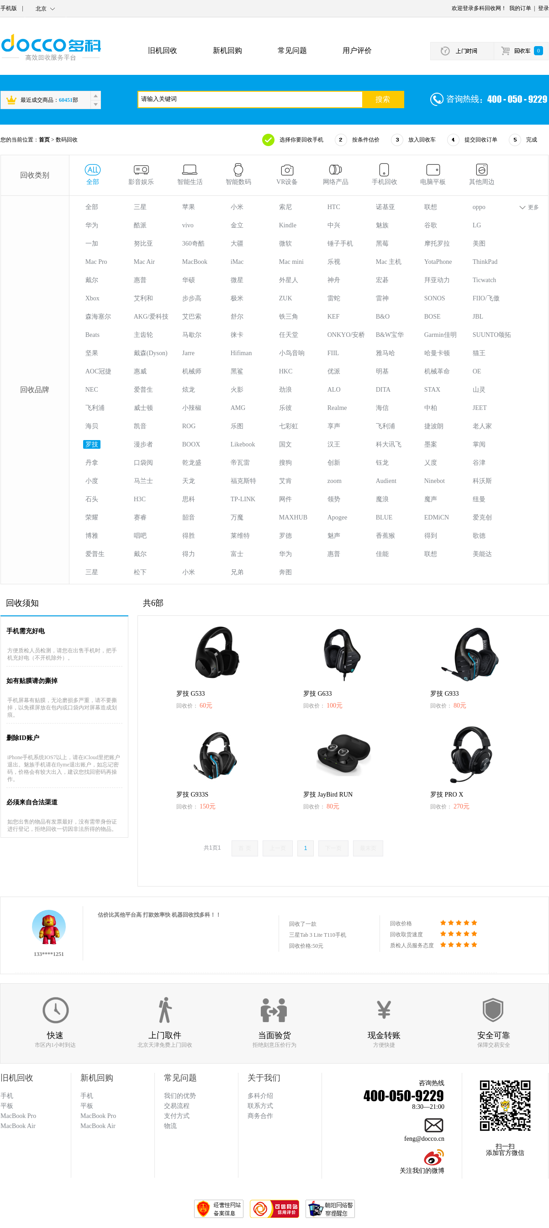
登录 (543, 8)
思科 (188, 499)
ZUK (285, 298)
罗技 (91, 444)
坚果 (91, 353)
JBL (478, 316)
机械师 (191, 371)
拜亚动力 (437, 280)
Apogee (337, 517)
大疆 (237, 243)
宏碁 (382, 280)
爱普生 (143, 389)
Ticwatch (484, 280)
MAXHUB (293, 517)
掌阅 (479, 444)
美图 (479, 243)
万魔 (237, 517)
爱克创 (482, 517)
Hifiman (241, 353)
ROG (189, 426)
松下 (140, 572)
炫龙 (188, 389)
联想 (430, 207)
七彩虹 (288, 426)
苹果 (188, 207)
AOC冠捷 (98, 371)
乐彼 (285, 407)
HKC (286, 371)
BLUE (384, 517)
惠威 (140, 371)
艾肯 (285, 481)
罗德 (285, 535)
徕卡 (237, 334)
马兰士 (143, 481)
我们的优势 (180, 1095)
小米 (237, 207)
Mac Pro (96, 261)
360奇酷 (193, 243)
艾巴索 (191, 316)
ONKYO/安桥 (346, 334)
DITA (383, 389)
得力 (188, 554)
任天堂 (288, 334)
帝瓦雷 (240, 462)
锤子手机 (340, 243)
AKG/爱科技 (151, 316)
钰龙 (382, 462)
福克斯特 (243, 481)
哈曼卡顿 (437, 353)
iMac (237, 261)
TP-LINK (243, 499)
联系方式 (260, 1105)
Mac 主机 (388, 261)
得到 (430, 535)
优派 (333, 371)
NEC (91, 389)
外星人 (288, 280)
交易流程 (177, 1105)
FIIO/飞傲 (486, 298)
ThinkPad (485, 261)
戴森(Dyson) (151, 353)
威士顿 (143, 407)
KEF (333, 316)
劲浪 (285, 389)
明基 (382, 371)
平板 (86, 1105)
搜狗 (285, 462)
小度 (91, 481)
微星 (237, 280)
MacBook (194, 261)
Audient (386, 481)
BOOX (191, 444)
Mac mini (291, 261)
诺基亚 (385, 207)
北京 (41, 8)
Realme (337, 407)
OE (477, 371)
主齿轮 (143, 334)
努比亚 (143, 243)
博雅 (91, 535)
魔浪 (382, 499)
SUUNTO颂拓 (492, 334)
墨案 (430, 444)
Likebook (243, 444)
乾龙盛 (191, 462)
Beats (92, 334)
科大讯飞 (388, 444)
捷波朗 (433, 426)
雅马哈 (385, 353)
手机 (86, 1095)
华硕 (188, 280)
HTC (333, 207)
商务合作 (260, 1116)
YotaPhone (438, 261)
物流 (170, 1126)
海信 (382, 407)
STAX (432, 389)
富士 (237, 554)
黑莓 (382, 243)
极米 (237, 298)
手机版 (8, 8)
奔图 (285, 572)
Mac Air (144, 261)
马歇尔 (191, 334)
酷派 (140, 225)
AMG (238, 407)
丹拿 (91, 462)
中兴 (333, 225)
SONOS (434, 298)
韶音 (188, 517)
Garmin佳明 (440, 334)
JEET (480, 407)
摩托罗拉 (437, 243)
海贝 (91, 426)
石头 (91, 499)
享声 (333, 426)
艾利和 (143, 298)
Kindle (287, 225)
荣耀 (91, 517)
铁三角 (288, 316)
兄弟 (237, 572)
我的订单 (520, 8)
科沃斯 (482, 481)
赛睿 (140, 517)
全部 (91, 207)
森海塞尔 (98, 316)
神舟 (333, 280)
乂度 (430, 462)
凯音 (140, 426)
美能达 (482, 554)
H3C (140, 499)
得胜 (188, 535)
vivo (188, 225)
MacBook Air (98, 1126)
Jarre (188, 353)
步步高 (191, 298)
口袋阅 (143, 462)
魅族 (382, 225)
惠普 (140, 280)
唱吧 (140, 535)
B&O (383, 316)
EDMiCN (436, 517)
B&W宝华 (390, 334)
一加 (91, 243)
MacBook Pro (98, 1116)
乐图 (237, 426)
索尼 (285, 207)
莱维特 (240, 535)
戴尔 (91, 280)
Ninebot (434, 481)
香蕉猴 (385, 535)
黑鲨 (237, 371)
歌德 (479, 535)
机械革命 (437, 371)
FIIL (333, 353)
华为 (91, 225)
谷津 (479, 462)
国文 (285, 444)
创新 (333, 462)
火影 (237, 389)
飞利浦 (95, 407)
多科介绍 (260, 1095)
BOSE (432, 316)
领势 (333, 499)
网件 (285, 499)
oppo (479, 207)
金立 (237, 225)
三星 (140, 207)
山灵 (479, 389)
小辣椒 (191, 407)
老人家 (482, 426)
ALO (334, 389)
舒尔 (237, 316)
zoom (334, 481)
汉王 (333, 444)
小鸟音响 (292, 353)
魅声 (333, 535)
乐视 (333, 261)
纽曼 (479, 499)
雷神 (382, 298)
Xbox (92, 298)
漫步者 (143, 444)
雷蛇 (333, 298)
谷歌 (430, 225)
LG (477, 225)
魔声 (430, 499)
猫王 (479, 353)
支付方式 (177, 1116)
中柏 (430, 407)
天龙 (188, 481)
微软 (285, 243)
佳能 (382, 554)
